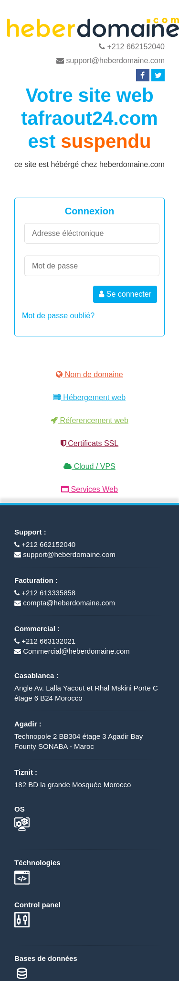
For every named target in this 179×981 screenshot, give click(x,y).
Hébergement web (89, 397)
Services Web (89, 489)
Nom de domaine (89, 374)
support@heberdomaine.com (110, 60)
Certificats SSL (89, 443)
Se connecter (125, 294)
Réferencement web (89, 420)
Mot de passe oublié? (58, 316)
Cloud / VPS (89, 466)
